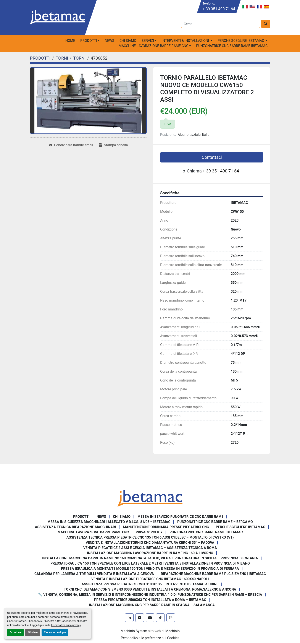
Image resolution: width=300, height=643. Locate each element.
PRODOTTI (88, 41)
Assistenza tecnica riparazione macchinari (75, 527)
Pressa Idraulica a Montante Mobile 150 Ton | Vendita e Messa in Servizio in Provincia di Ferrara (150, 569)
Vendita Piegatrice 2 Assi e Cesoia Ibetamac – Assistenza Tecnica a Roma (150, 548)
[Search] (220, 24)
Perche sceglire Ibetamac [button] (241, 41)
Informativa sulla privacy (66, 625)
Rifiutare (32, 632)
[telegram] (139, 617)
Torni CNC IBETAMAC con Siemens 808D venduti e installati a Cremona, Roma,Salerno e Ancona (150, 589)
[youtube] (150, 617)
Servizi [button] (148, 41)
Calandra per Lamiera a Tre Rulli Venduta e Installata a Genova (94, 574)
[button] (90, 40)
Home (70, 41)
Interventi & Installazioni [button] (186, 41)
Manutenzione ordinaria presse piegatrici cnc (166, 527)
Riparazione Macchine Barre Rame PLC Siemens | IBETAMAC (213, 574)
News (109, 41)
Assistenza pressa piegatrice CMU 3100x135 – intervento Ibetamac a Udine (150, 584)
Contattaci (212, 157)
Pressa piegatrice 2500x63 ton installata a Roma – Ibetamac (150, 600)
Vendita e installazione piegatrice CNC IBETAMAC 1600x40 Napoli (150, 579)
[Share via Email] (71, 145)
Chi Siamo (127, 41)
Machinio (172, 631)
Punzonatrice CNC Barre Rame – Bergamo (215, 522)
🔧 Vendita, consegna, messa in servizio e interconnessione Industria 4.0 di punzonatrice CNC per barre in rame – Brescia (150, 595)
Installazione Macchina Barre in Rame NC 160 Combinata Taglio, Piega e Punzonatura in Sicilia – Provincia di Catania (150, 558)
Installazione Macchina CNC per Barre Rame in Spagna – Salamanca (152, 605)
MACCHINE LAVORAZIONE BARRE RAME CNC (93, 532)
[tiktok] (160, 617)
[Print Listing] (113, 145)
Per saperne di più (55, 632)
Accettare (15, 632)
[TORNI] (62, 58)
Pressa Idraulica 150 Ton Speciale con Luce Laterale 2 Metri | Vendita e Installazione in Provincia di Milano (150, 563)
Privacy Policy (149, 532)
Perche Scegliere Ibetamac (240, 527)
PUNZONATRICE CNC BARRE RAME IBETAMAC (232, 46)
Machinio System (134, 631)
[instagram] (170, 617)
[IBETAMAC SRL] (150, 498)
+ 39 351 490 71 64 (219, 8)
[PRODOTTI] (40, 58)
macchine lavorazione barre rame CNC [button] (153, 46)
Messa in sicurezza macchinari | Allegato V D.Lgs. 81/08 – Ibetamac (108, 522)
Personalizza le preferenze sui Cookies (150, 638)
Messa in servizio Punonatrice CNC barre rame (180, 517)
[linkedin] (129, 617)
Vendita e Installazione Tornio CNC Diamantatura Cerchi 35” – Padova (150, 543)
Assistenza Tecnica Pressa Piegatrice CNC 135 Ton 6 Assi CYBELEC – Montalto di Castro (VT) (150, 537)
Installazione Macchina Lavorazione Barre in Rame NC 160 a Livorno (150, 553)
